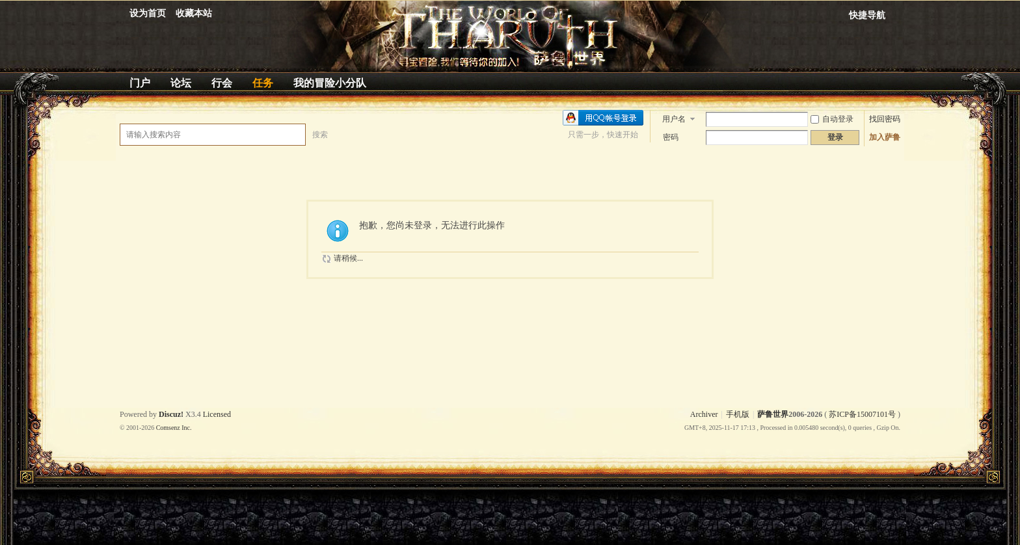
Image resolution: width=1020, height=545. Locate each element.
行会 (221, 82)
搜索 (320, 134)
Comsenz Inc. (174, 427)
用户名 (674, 119)
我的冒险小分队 (329, 82)
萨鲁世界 (772, 414)
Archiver (704, 414)
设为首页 (147, 13)
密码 (670, 137)
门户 (139, 82)
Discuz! (171, 414)
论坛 (180, 82)
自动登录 (832, 119)
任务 (262, 82)
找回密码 (884, 119)
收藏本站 (194, 13)
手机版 (737, 414)
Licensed (217, 414)
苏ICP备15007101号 (862, 414)
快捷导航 (867, 15)
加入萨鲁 (884, 137)
